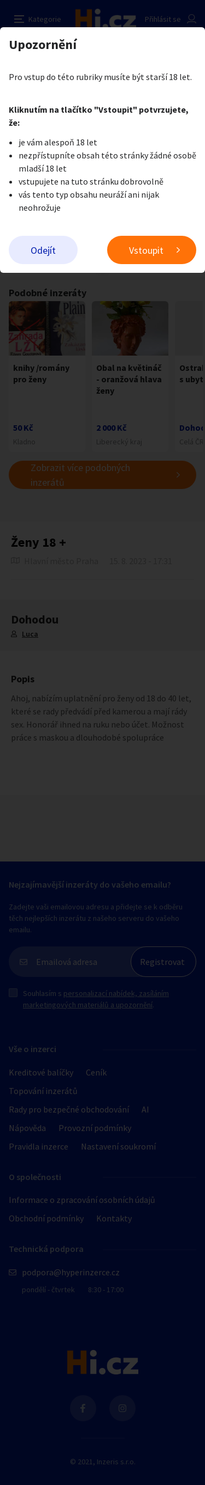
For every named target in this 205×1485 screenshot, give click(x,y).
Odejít (43, 250)
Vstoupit (146, 250)
